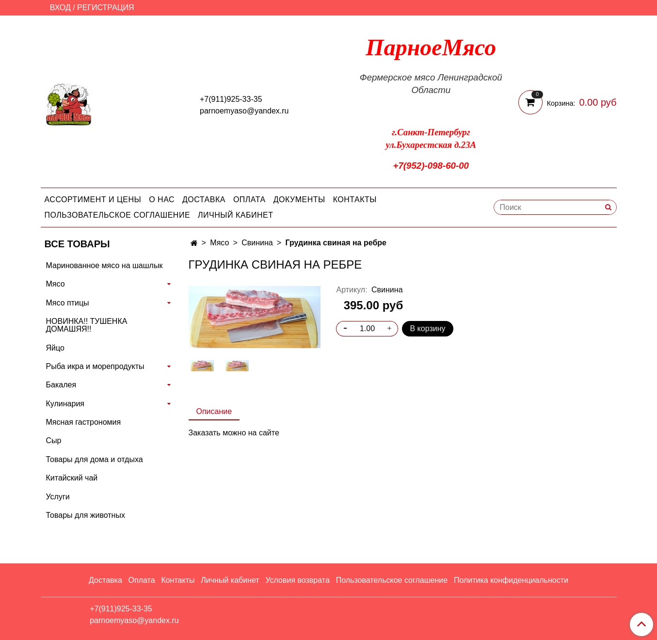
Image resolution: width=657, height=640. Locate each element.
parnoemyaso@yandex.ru (244, 111)
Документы (299, 199)
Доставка (203, 199)
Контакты (355, 199)
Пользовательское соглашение (118, 215)
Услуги (58, 497)
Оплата (249, 199)
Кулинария (65, 404)
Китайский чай (72, 478)
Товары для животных (85, 515)
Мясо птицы (67, 303)
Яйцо (55, 348)
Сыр (54, 440)
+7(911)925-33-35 (231, 99)
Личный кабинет (235, 215)
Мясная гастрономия (83, 422)
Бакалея (61, 385)
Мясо (219, 243)
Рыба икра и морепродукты (95, 366)
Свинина (257, 243)
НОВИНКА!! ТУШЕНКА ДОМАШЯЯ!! (87, 325)
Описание (214, 411)
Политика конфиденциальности (511, 580)
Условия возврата (297, 580)
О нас (162, 199)
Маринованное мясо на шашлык (104, 265)
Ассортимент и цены (93, 199)
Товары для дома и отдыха (94, 459)
